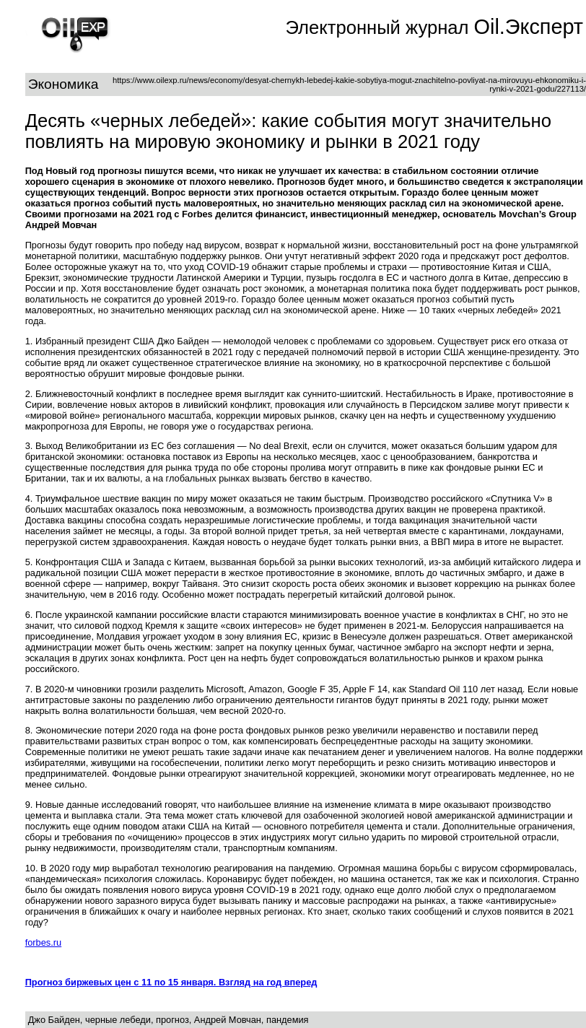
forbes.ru (43, 942)
